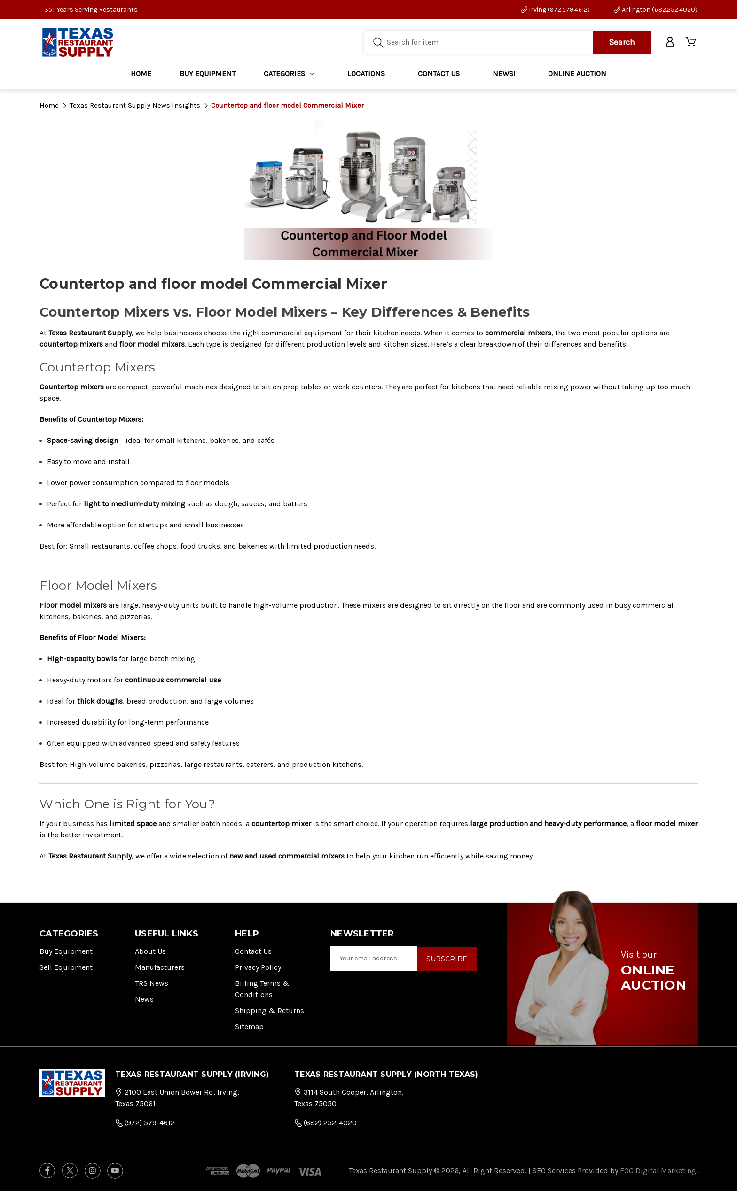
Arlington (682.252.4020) (656, 10)
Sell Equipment (66, 967)
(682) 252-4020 (325, 1122)
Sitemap (249, 1026)
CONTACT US (439, 74)
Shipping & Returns (269, 1010)
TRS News (151, 983)
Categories (289, 74)
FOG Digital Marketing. (659, 1170)
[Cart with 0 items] (692, 43)
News (144, 999)
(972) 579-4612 (145, 1122)
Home (141, 74)
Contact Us (253, 951)
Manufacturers (160, 967)
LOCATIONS (366, 74)
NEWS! (504, 74)
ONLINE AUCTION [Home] (577, 74)
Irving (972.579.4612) (555, 10)
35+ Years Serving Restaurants (91, 10)
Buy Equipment (66, 951)
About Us (150, 951)
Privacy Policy (258, 967)
